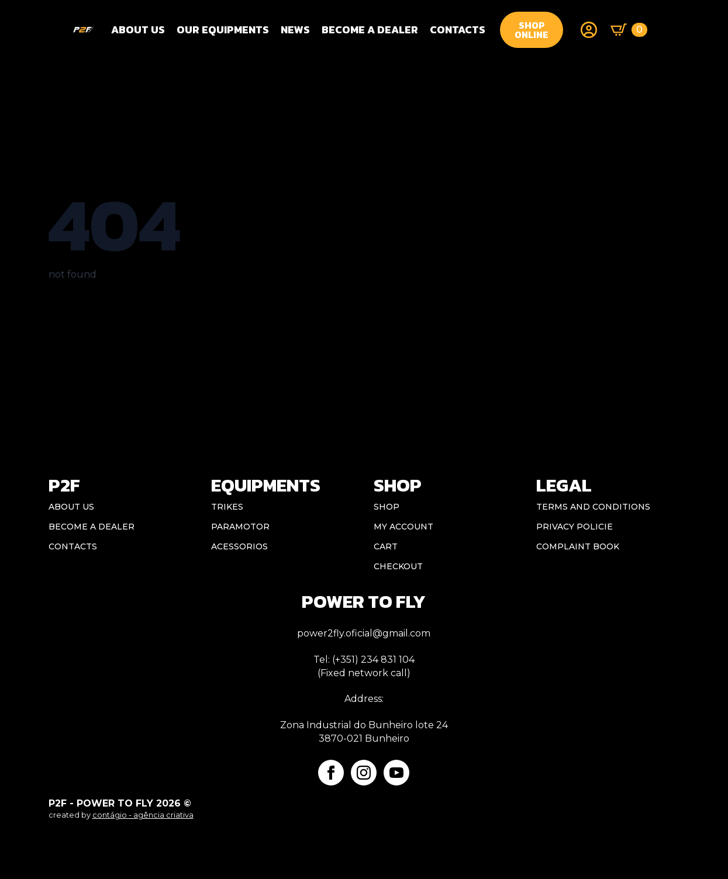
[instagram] (364, 772)
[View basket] (629, 30)
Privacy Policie (574, 526)
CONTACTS (457, 29)
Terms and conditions (593, 506)
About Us (138, 29)
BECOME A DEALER (370, 29)
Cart (386, 546)
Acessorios (239, 546)
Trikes (227, 506)
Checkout (398, 566)
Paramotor (240, 526)
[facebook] (331, 772)
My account (403, 526)
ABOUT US (71, 506)
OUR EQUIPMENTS (223, 29)
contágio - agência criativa (143, 815)
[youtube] (396, 772)
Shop (386, 506)
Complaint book (577, 546)
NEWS (295, 29)
